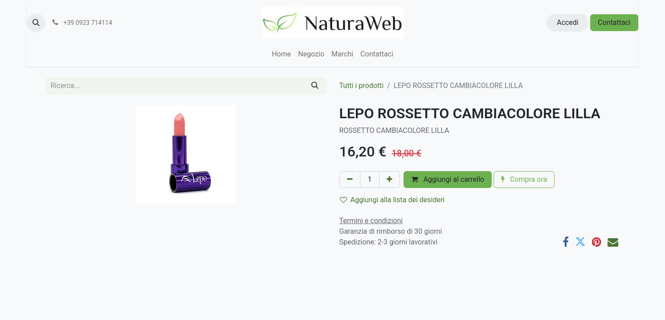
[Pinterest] (596, 241)
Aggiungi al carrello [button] (447, 179)
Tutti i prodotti (361, 85)
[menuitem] (281, 54)
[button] (36, 22)
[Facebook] (566, 241)
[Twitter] (580, 241)
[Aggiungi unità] (389, 179)
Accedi (568, 22)
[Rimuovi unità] (349, 179)
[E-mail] (613, 241)
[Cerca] (315, 85)
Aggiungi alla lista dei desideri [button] (392, 200)
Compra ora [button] (524, 179)
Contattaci (614, 22)
